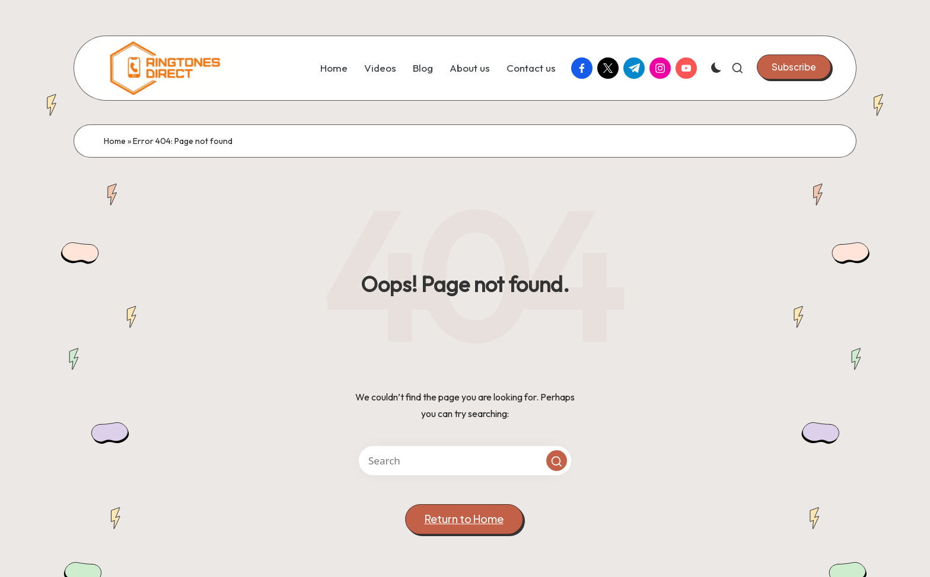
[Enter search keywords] (465, 460)
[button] (794, 67)
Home (115, 141)
